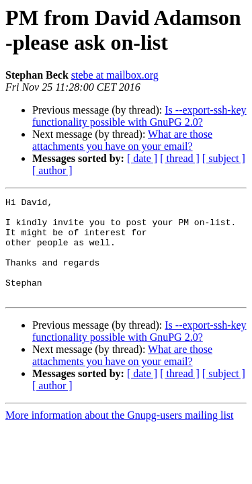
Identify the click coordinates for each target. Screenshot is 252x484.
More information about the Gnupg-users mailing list (119, 435)
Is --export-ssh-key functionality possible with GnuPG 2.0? (139, 116)
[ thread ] (180, 158)
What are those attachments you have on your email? (122, 140)
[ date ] (142, 158)
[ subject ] (223, 158)
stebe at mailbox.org (115, 75)
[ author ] (52, 170)
